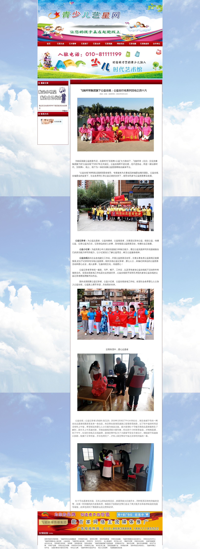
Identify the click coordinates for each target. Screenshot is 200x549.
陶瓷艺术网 (128, 541)
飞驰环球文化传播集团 (68, 539)
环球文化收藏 (116, 539)
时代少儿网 (74, 548)
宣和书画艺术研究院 (51, 539)
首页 (48, 44)
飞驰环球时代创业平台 (88, 548)
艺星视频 (108, 44)
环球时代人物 (89, 545)
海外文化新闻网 (142, 543)
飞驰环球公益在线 (78, 541)
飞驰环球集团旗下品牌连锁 (104, 543)
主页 (71, 81)
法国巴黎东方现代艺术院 (59, 548)
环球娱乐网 (124, 545)
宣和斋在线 (78, 543)
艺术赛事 (72, 44)
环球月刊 (90, 541)
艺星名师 (96, 44)
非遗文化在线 (139, 541)
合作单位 (156, 44)
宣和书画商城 (104, 539)
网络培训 (120, 44)
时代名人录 (118, 541)
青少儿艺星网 (102, 548)
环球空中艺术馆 (76, 545)
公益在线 (67, 541)
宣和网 (70, 543)
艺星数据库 (144, 44)
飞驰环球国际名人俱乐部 (53, 541)
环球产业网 (52, 545)
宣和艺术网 (93, 539)
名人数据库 (108, 541)
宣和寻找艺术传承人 (137, 545)
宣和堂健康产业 (113, 545)
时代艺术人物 (100, 545)
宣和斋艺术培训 (59, 543)
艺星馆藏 (132, 44)
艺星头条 (60, 44)
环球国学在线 (83, 539)
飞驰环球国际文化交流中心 (132, 539)
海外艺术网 (130, 543)
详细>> (64, 111)
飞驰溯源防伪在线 (116, 548)
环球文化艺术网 (63, 545)
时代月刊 (98, 541)
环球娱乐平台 (119, 543)
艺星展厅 (84, 44)
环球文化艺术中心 (149, 539)
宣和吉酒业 (88, 543)
